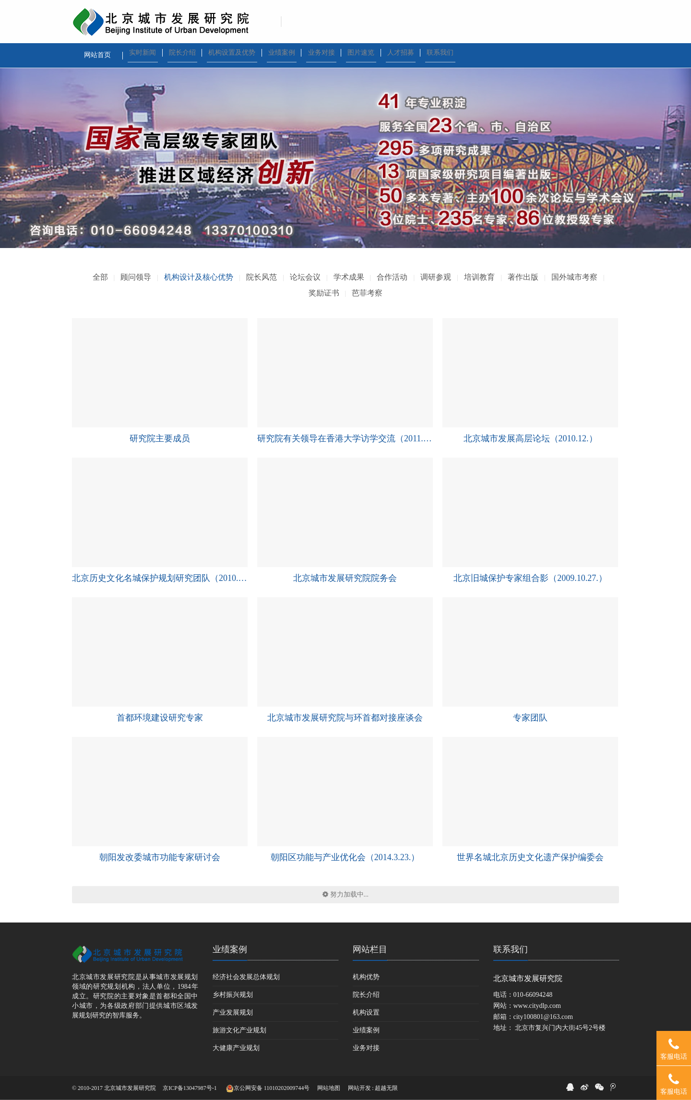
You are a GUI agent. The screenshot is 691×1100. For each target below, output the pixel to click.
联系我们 (510, 949)
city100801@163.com (543, 1016)
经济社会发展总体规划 (246, 977)
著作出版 (523, 277)
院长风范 (261, 277)
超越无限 (386, 1088)
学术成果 (349, 277)
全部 (100, 277)
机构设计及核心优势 (198, 277)
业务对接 (366, 1048)
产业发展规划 (233, 1012)
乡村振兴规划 (233, 994)
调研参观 (435, 277)
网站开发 (359, 1088)
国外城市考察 (574, 277)
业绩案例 (230, 949)
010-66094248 (533, 994)
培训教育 (479, 277)
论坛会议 (305, 277)
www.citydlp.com (537, 1005)
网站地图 (328, 1088)
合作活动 (392, 277)
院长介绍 (366, 994)
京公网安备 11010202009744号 (268, 1088)
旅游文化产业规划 (239, 1030)
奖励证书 (324, 293)
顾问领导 (135, 277)
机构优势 (366, 977)
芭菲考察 (367, 293)
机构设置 (366, 1012)
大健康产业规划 (236, 1048)
